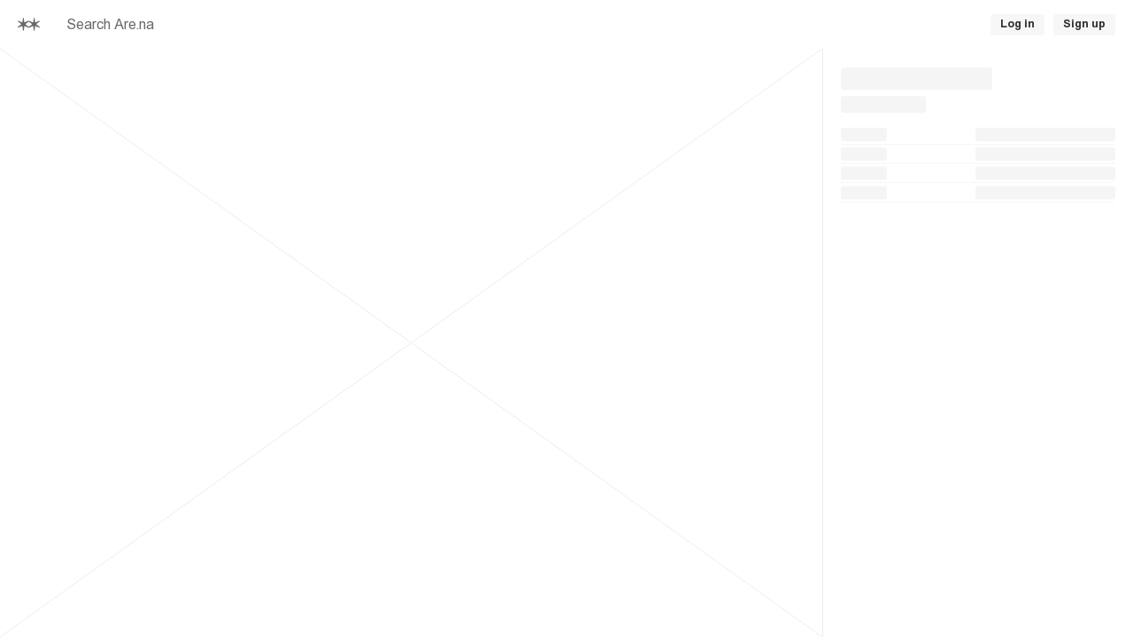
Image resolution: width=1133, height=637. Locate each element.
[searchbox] (301, 24)
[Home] (29, 24)
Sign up (1084, 24)
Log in (1017, 24)
